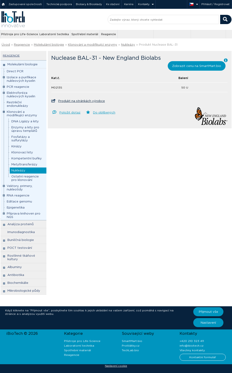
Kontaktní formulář (202, 357)
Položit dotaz (70, 112)
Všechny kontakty (192, 350)
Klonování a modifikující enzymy (92, 44)
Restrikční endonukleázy (17, 104)
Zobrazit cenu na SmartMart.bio (196, 66)
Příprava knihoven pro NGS (23, 215)
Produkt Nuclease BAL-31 (158, 44)
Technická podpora (59, 4)
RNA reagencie (18, 195)
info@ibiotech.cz (191, 345)
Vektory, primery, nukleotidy (19, 187)
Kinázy (16, 146)
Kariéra (128, 4)
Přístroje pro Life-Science (19, 34)
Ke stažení (112, 4)
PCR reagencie (18, 87)
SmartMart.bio (132, 341)
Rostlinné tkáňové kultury (21, 257)
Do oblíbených (104, 112)
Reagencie (108, 34)
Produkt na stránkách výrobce (81, 101)
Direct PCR (15, 71)
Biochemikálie (17, 282)
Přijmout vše (208, 311)
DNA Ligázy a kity (25, 121)
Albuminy (14, 267)
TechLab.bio (130, 350)
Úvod (6, 44)
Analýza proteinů (20, 224)
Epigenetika (16, 207)
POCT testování (19, 248)
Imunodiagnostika (21, 232)
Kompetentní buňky (26, 158)
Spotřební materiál (84, 34)
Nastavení (208, 322)
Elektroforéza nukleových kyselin (21, 94)
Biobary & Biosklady (89, 4)
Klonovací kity (22, 152)
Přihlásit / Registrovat (215, 4)
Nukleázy (128, 44)
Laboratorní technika (54, 34)
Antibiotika (15, 275)
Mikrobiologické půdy (23, 290)
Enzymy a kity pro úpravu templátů (25, 129)
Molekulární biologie (49, 44)
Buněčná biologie (20, 240)
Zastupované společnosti (25, 4)
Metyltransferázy (24, 164)
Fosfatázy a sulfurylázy (20, 138)
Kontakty (144, 4)
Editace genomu (19, 201)
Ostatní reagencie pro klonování (25, 178)
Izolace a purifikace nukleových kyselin (21, 79)
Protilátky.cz (130, 345)
